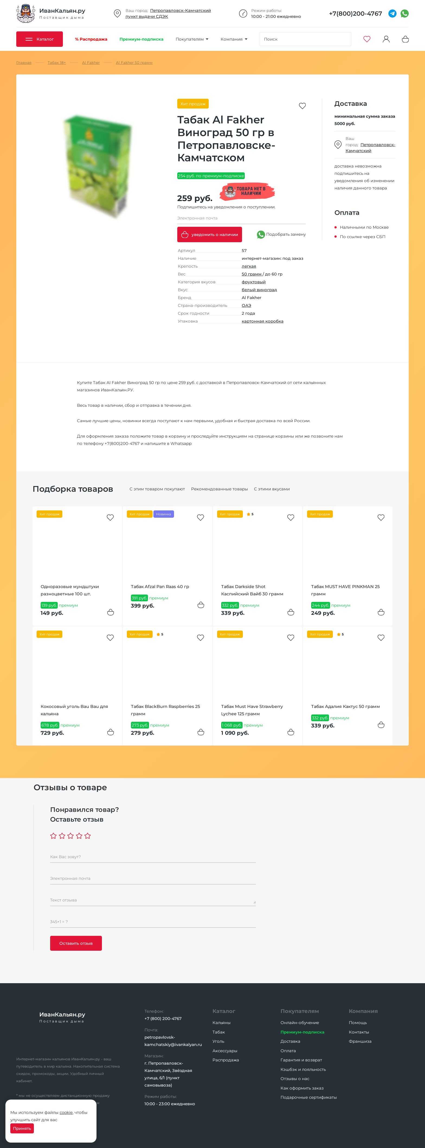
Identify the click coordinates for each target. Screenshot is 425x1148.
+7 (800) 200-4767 (163, 1018)
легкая (249, 266)
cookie (66, 1112)
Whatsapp (181, 443)
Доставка (290, 1041)
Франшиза (360, 1041)
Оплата (288, 1050)
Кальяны (221, 1022)
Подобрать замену (281, 235)
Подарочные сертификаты (309, 1097)
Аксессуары (224, 1050)
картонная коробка (263, 321)
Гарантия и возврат (301, 1059)
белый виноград (259, 289)
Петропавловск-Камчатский (180, 10)
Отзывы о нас (295, 1078)
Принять (22, 1128)
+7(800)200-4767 (122, 443)
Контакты (359, 1032)
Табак (218, 1032)
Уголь (218, 1041)
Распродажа (225, 1059)
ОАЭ (246, 305)
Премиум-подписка (302, 1032)
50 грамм (252, 274)
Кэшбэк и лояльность (303, 1069)
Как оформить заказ (302, 1088)
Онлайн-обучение (300, 1022)
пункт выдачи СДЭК (146, 16)
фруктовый (254, 281)
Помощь (358, 1022)
